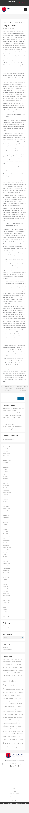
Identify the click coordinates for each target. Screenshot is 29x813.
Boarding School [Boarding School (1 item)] (12, 689)
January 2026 (6, 456)
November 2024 (7, 488)
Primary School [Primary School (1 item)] (15, 711)
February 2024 (6, 509)
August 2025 (6, 467)
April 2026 (5, 449)
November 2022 (7, 543)
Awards (14, 791)
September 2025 (7, 465)
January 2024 (6, 511)
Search (5, 396)
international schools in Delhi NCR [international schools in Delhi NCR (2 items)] (15, 706)
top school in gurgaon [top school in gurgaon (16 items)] (15, 739)
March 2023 (5, 534)
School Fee (14, 799)
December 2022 (6, 541)
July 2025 (5, 469)
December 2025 (6, 458)
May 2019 (5, 610)
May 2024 (5, 502)
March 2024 (5, 506)
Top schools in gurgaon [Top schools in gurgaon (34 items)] (13, 743)
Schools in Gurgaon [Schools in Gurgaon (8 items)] (15, 720)
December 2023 (6, 513)
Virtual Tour (14, 801)
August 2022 (6, 550)
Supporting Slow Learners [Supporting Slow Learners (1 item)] (12, 723)
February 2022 (6, 564)
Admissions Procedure (14, 797)
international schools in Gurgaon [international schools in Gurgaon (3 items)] (10, 709)
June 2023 (5, 527)
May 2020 (5, 587)
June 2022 (5, 554)
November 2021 (6, 570)
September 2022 (7, 548)
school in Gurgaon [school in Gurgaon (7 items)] (13, 717)
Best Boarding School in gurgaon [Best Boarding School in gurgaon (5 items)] (11, 659)
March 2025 (5, 479)
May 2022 (5, 557)
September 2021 (6, 575)
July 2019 (5, 605)
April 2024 (5, 504)
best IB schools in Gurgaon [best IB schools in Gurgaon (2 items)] (14, 667)
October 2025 (6, 463)
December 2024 (6, 486)
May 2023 (5, 529)
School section (6, 628)
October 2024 (6, 490)
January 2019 (6, 616)
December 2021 (6, 568)
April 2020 (5, 589)
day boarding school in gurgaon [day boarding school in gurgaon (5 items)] (14, 692)
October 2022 (6, 545)
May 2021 (5, 584)
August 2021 (6, 577)
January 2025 (6, 483)
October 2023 (6, 518)
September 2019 (6, 600)
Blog (3, 28)
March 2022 (5, 561)
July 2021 (5, 580)
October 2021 (6, 573)
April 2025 (5, 476)
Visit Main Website (14, 793)
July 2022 (5, 552)
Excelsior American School (11, 803)
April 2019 (5, 612)
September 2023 (7, 520)
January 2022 (6, 566)
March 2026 (5, 451)
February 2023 (6, 536)
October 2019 (6, 598)
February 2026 (6, 453)
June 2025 (5, 472)
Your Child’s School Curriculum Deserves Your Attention (21, 388)
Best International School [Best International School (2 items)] (12, 673)
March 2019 (5, 614)
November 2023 (6, 515)
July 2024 (5, 497)
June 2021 (5, 582)
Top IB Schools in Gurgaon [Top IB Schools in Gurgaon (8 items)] (11, 747)
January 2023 (6, 538)
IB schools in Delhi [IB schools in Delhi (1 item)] (17, 698)
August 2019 (6, 603)
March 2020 (6, 591)
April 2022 (5, 559)
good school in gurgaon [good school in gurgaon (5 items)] (9, 695)
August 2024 (6, 495)
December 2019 (6, 596)
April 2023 (5, 531)
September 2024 (7, 492)
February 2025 (6, 481)
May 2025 (5, 474)
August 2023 (6, 522)
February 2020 (6, 593)
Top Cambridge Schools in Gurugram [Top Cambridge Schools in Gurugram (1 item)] (13, 731)
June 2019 (5, 607)
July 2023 (5, 525)
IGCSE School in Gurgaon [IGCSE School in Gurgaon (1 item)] (16, 701)
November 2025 (7, 460)
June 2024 (5, 499)
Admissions (14, 795)
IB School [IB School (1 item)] (17, 695)
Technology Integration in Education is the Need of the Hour (8, 388)
